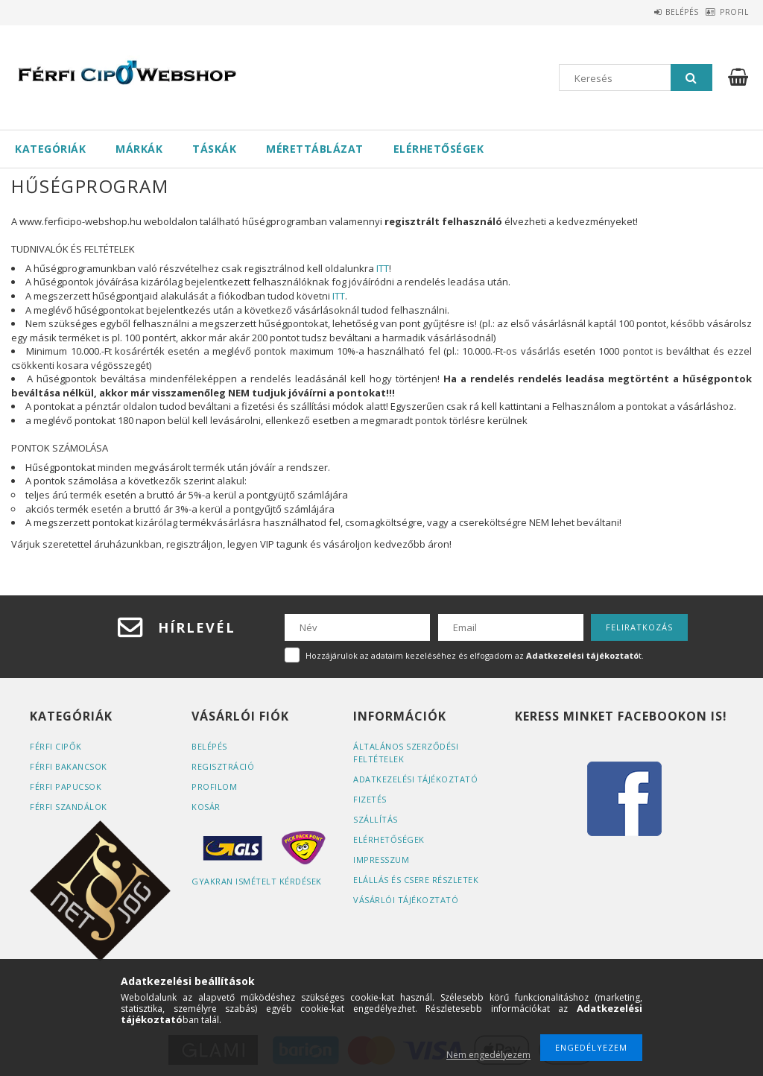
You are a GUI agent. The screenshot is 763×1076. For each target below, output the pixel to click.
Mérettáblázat (315, 149)
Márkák (138, 149)
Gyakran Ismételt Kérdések (256, 881)
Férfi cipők (56, 746)
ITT (382, 268)
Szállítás (375, 819)
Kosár (206, 806)
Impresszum (381, 859)
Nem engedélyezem (488, 1054)
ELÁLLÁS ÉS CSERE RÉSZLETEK (415, 879)
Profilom (214, 786)
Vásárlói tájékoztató (405, 899)
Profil (726, 12)
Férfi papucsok (65, 786)
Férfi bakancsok (68, 766)
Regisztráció (222, 766)
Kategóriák (50, 149)
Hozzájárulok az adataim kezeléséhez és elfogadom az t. (474, 655)
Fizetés (370, 799)
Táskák (214, 149)
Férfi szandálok (68, 806)
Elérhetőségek (438, 149)
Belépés (659, 12)
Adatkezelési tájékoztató (415, 779)
